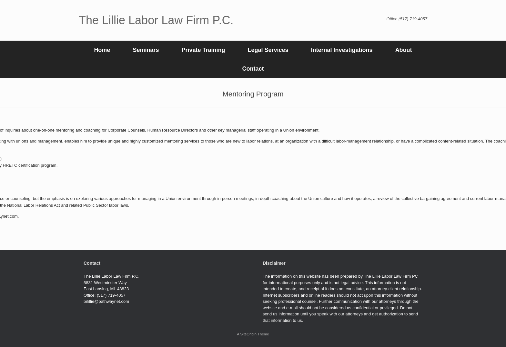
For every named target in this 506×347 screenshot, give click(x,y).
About (403, 50)
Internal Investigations (342, 50)
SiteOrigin (248, 334)
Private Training (203, 50)
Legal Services (268, 50)
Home (102, 50)
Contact (253, 68)
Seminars (146, 50)
